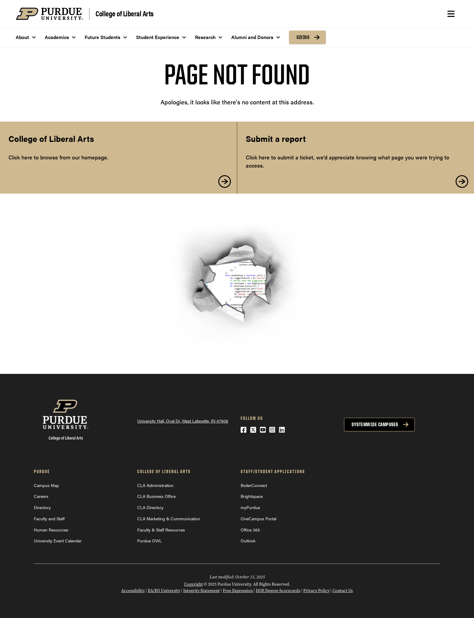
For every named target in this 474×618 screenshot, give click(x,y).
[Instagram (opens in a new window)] (272, 429)
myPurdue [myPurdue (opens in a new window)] (250, 507)
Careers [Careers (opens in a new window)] (41, 496)
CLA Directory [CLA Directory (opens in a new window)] (150, 507)
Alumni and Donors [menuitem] (252, 37)
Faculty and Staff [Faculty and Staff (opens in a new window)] (49, 518)
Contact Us (343, 590)
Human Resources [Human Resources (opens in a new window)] (51, 530)
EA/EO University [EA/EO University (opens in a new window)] (164, 590)
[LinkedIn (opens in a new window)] (282, 429)
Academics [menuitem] (57, 37)
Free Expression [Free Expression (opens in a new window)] (238, 590)
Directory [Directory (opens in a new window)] (42, 507)
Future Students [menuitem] (102, 37)
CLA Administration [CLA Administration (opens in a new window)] (155, 485)
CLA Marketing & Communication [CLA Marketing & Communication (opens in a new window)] (168, 518)
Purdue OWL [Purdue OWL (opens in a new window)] (149, 541)
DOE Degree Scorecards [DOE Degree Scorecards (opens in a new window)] (278, 590)
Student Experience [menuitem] (157, 37)
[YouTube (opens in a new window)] (263, 429)
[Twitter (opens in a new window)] (253, 429)
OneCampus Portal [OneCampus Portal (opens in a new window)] (258, 518)
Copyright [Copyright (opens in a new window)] (193, 584)
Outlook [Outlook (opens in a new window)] (248, 541)
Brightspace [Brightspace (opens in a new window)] (252, 496)
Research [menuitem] (205, 37)
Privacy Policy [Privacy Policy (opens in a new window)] (316, 590)
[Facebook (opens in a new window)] (243, 429)
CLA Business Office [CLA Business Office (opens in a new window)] (156, 496)
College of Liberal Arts (125, 13)
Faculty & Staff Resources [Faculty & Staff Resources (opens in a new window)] (161, 530)
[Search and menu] (451, 14)
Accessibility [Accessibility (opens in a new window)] (133, 590)
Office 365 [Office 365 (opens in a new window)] (250, 530)
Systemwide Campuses (375, 424)
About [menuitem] (22, 37)
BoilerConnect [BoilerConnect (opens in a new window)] (254, 485)
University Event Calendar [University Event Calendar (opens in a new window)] (58, 541)
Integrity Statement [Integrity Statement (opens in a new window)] (201, 590)
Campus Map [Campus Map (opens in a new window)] (46, 485)
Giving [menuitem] (303, 37)
